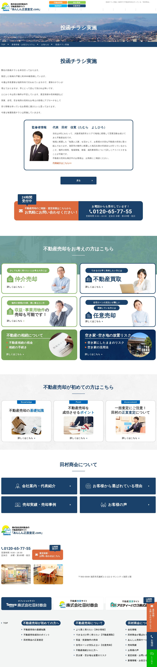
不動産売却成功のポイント (37, 629)
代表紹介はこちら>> (62, 163)
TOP (52, 9)
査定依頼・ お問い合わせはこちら (152, 618)
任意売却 (76, 6)
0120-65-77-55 (112, 211)
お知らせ (45, 44)
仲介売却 (76, 2)
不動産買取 (58, 2)
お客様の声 (119, 9)
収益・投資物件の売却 (87, 634)
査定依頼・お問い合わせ (140, 649)
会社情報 (132, 623)
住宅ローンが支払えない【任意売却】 (94, 639)
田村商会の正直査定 (33, 634)
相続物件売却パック (145, 9)
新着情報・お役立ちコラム (23, 44)
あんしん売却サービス (139, 634)
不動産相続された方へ (87, 644)
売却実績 (108, 9)
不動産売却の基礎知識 (34, 623)
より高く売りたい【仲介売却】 (91, 623)
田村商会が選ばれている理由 (142, 629)
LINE (151, 660)
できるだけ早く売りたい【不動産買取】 (95, 629)
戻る (78, 180)
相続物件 (58, 6)
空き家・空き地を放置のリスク (91, 649)
